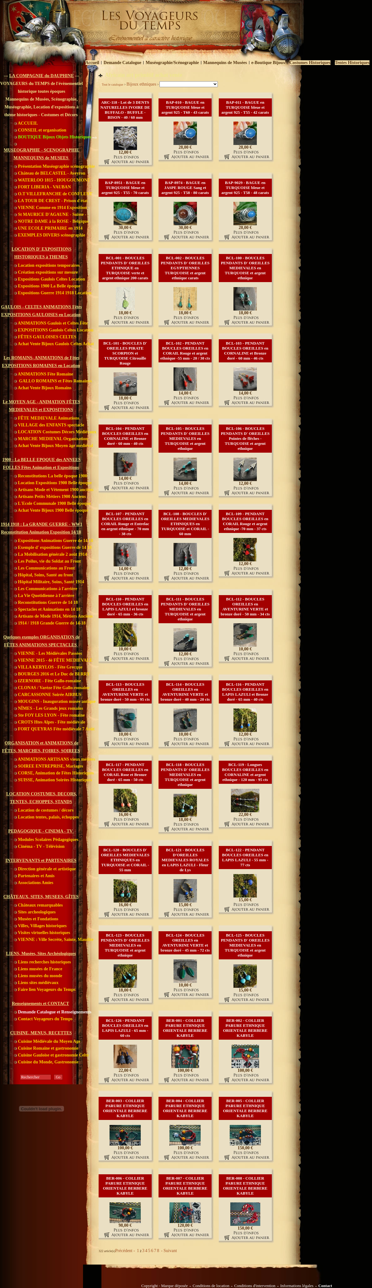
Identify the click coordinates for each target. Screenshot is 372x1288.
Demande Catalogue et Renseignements (52, 1012)
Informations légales (297, 1286)
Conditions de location (211, 1286)
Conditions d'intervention (254, 1286)
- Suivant (168, 1250)
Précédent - (125, 1250)
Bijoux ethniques (141, 84)
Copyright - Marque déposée (164, 1286)
